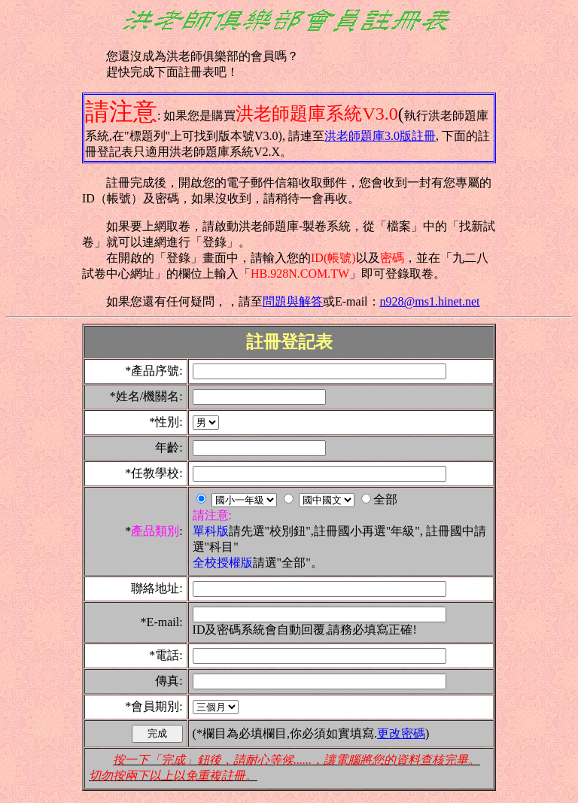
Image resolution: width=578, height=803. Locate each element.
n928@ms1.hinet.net (430, 301)
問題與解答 (293, 301)
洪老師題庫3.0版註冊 (380, 135)
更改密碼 (401, 733)
